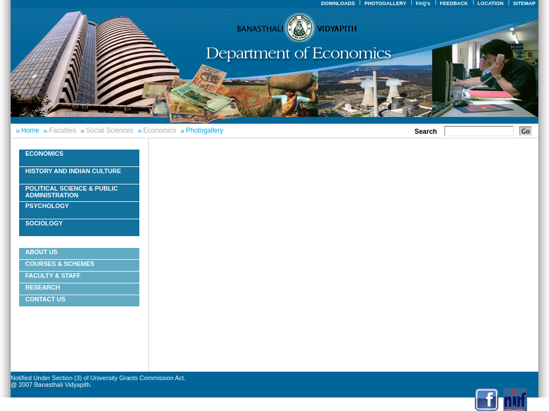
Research (42, 287)
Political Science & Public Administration (71, 191)
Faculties (62, 130)
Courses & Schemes (59, 263)
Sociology (44, 223)
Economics (159, 130)
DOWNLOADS (338, 3)
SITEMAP (524, 3)
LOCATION (490, 3)
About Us (41, 252)
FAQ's (423, 3)
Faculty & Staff (52, 275)
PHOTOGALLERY (385, 3)
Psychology (47, 205)
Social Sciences (110, 130)
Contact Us (45, 299)
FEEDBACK (454, 3)
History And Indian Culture (73, 171)
